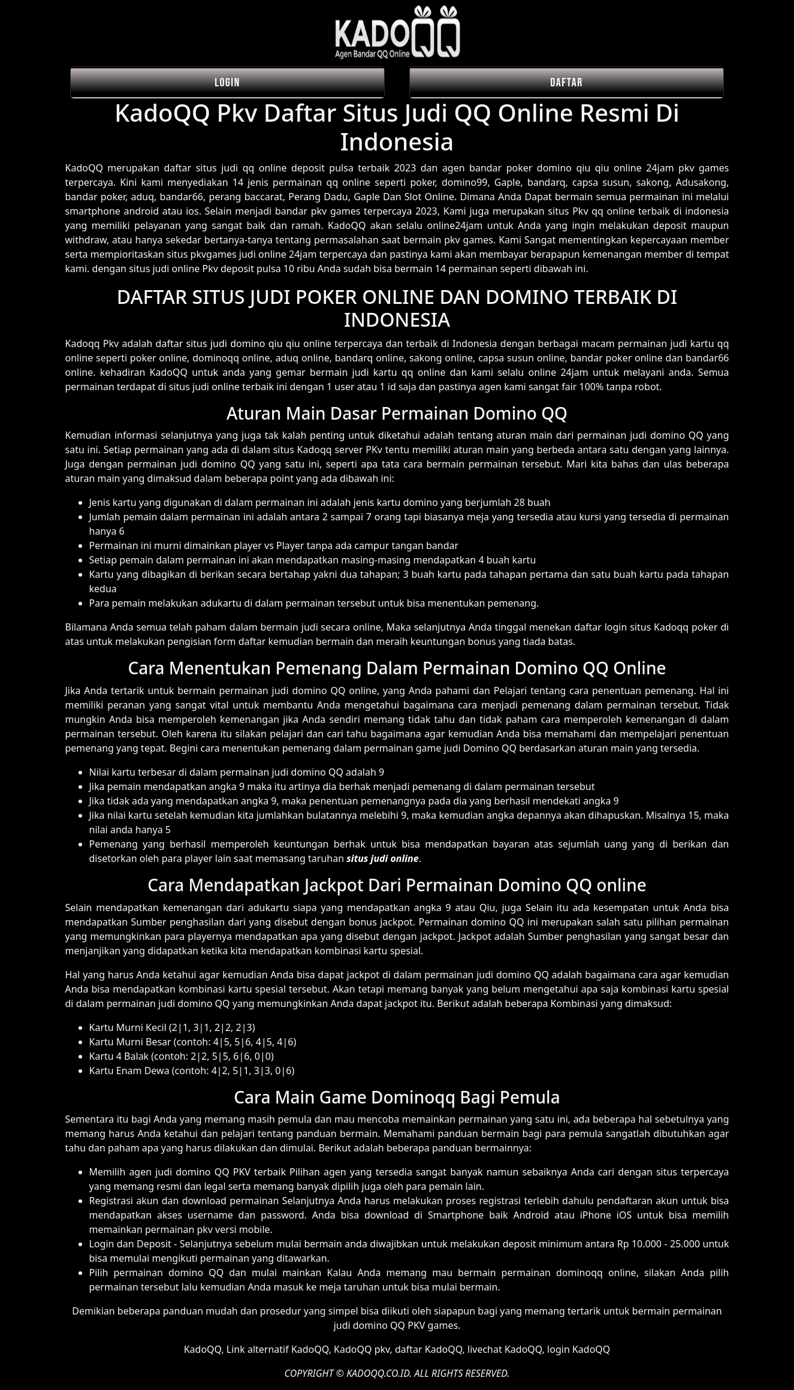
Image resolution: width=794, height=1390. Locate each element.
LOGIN (227, 83)
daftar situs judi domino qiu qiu (228, 343)
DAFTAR (566, 83)
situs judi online (382, 858)
